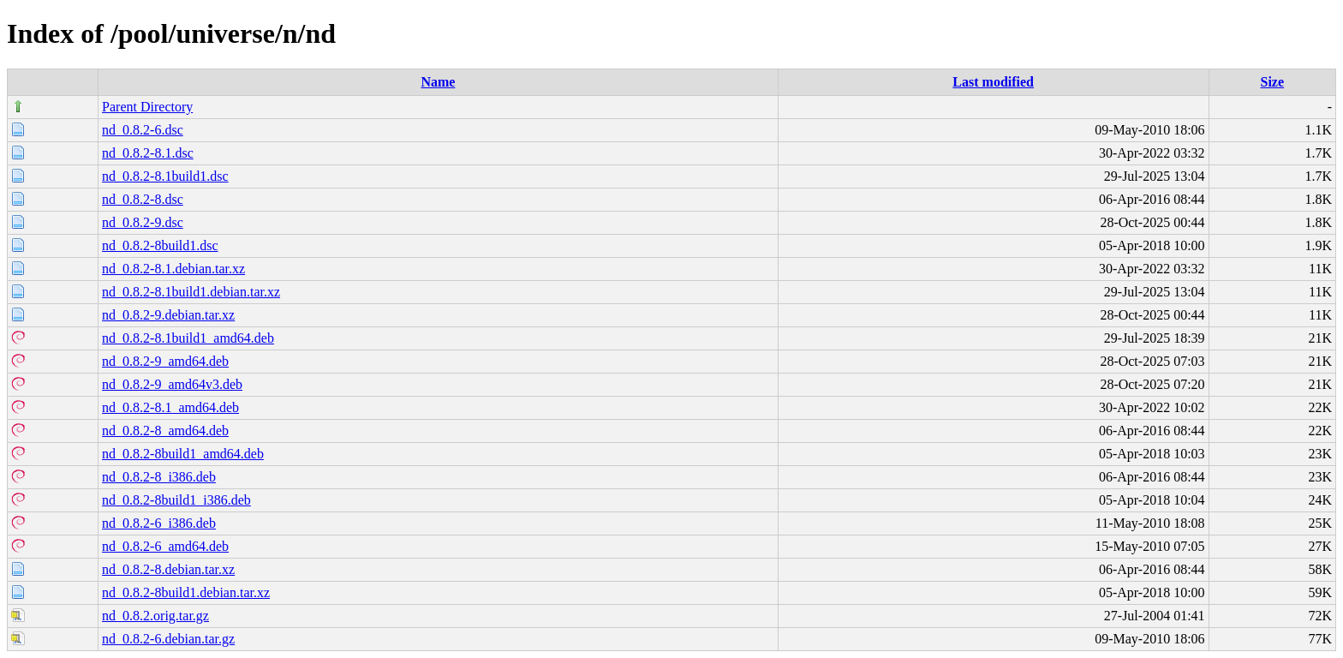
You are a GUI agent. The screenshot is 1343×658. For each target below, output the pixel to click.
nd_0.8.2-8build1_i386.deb (176, 500)
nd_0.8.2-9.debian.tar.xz (168, 315)
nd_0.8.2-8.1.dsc (148, 153)
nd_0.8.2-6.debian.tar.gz (168, 638)
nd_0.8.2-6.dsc (142, 130)
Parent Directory (147, 106)
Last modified (993, 82)
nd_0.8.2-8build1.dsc (160, 245)
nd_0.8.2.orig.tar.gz (155, 615)
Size (1273, 82)
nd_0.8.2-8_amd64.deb (165, 430)
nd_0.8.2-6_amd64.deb (165, 546)
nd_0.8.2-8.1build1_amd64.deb (188, 338)
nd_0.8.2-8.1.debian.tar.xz (173, 268)
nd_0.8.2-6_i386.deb (159, 523)
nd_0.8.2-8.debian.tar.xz (168, 569)
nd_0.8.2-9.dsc (142, 222)
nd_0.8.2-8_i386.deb (159, 477)
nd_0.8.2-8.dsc (142, 199)
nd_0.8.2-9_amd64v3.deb (172, 384)
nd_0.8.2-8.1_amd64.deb (170, 407)
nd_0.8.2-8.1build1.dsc (165, 176)
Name (438, 82)
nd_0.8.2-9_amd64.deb (165, 361)
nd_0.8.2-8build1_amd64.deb (183, 453)
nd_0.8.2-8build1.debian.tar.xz (186, 592)
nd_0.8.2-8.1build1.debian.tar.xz (191, 291)
